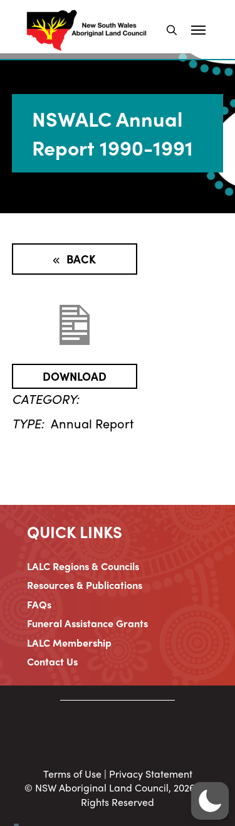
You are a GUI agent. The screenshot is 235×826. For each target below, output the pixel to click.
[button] (172, 30)
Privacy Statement (150, 773)
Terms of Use (72, 773)
